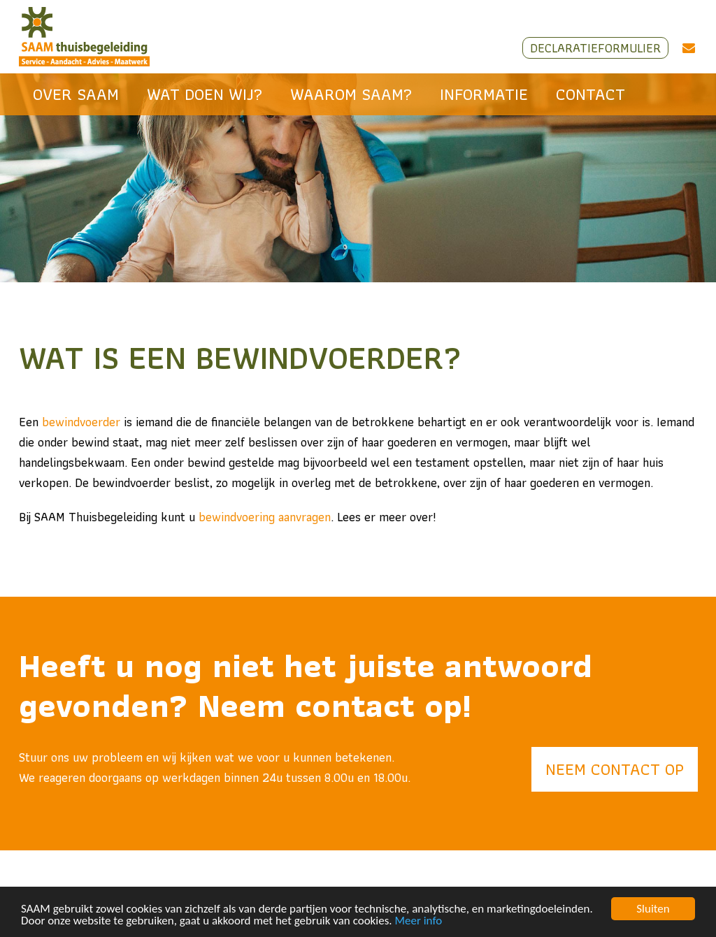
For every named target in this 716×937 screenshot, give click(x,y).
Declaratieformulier (595, 48)
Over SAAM (76, 94)
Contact (590, 94)
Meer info (419, 921)
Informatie (484, 94)
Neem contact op (614, 769)
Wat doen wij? (204, 94)
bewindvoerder (81, 422)
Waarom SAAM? (351, 94)
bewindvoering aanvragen (265, 517)
